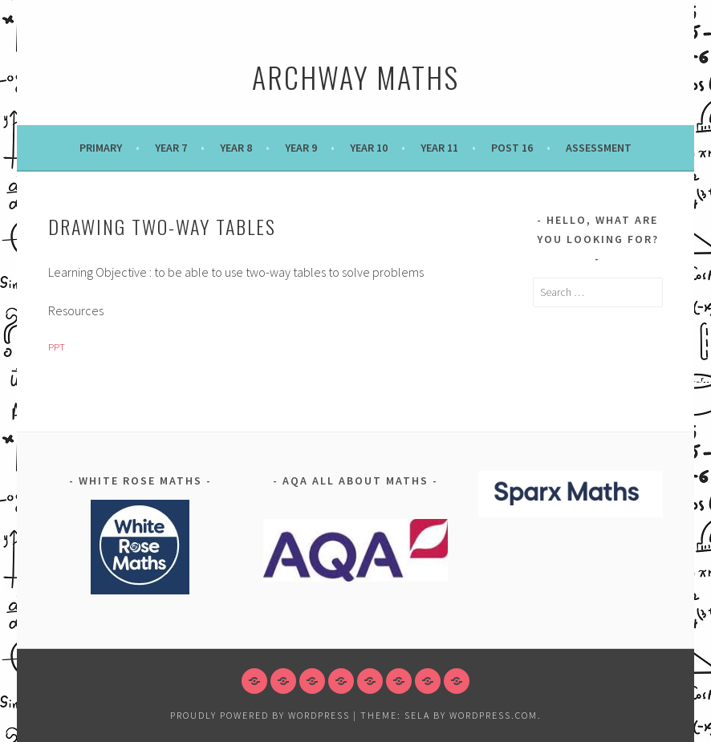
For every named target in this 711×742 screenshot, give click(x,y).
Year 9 (301, 147)
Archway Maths (355, 76)
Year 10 (369, 147)
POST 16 (512, 147)
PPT (56, 346)
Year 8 (236, 147)
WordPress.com (493, 715)
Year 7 (171, 147)
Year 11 (439, 147)
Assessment (599, 147)
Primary (100, 147)
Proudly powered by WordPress (260, 715)
